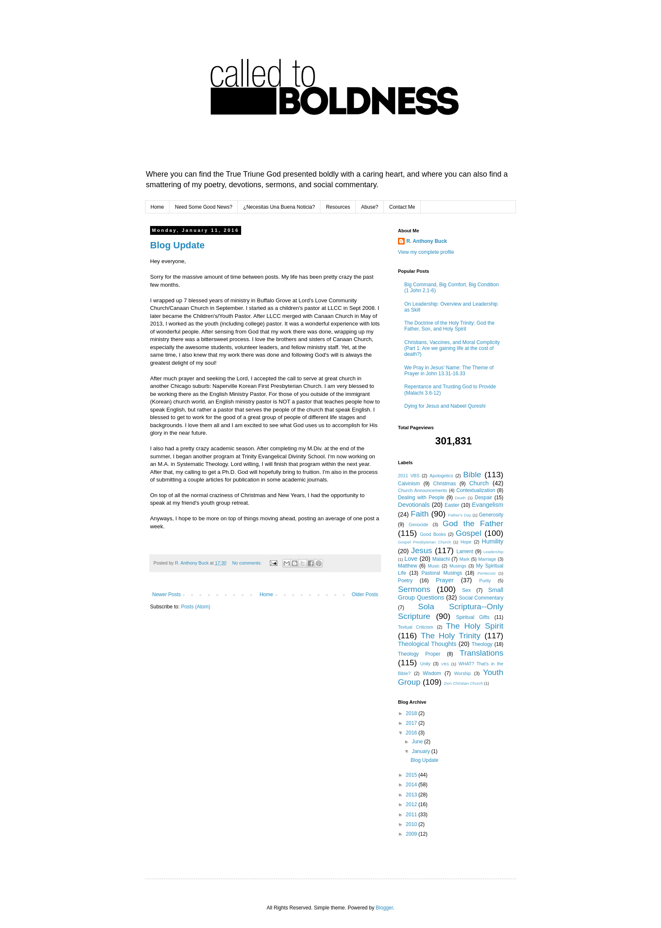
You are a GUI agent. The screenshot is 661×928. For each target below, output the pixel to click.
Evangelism (487, 504)
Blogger (384, 908)
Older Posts (365, 594)
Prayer (445, 580)
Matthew (407, 566)
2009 (412, 834)
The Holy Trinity (451, 635)
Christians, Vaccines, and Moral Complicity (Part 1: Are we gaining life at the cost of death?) (452, 348)
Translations (481, 652)
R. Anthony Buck (426, 241)
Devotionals (414, 504)
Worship (462, 673)
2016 (412, 733)
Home (157, 207)
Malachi (441, 559)
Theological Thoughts (427, 643)
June (418, 742)
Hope (465, 541)
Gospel (468, 533)
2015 (412, 775)
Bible (472, 474)
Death (460, 497)
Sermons (414, 589)
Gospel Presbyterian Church (424, 542)
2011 (412, 815)
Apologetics (441, 475)
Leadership (493, 551)
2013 (412, 795)
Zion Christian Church (463, 683)
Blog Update (177, 245)
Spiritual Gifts (472, 617)
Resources (338, 207)
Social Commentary (481, 598)
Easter (452, 505)
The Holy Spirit (474, 625)
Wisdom (432, 673)
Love (410, 558)
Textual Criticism (415, 626)
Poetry (405, 581)
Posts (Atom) (195, 607)
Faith (420, 513)
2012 (412, 804)
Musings (457, 565)
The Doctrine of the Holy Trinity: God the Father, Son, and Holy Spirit (449, 326)
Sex (466, 590)
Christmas (444, 484)
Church (479, 483)
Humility (492, 541)
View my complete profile (426, 252)
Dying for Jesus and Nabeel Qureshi (445, 406)
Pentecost (487, 573)
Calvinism (409, 484)
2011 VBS (408, 475)
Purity (485, 580)
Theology (482, 644)
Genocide (418, 524)
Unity (425, 663)
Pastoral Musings (442, 573)
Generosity (491, 515)
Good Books (433, 534)
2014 (412, 785)
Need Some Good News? (203, 207)
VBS (445, 664)
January (421, 751)
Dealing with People (421, 497)
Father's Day (459, 515)
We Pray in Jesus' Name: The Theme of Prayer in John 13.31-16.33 (449, 371)
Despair (483, 497)
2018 (412, 713)
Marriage (487, 559)
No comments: (247, 562)
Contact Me (402, 207)
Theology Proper (419, 654)
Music (434, 565)
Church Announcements (422, 490)
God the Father (473, 523)
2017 (412, 723)
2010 (412, 824)
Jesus (421, 550)
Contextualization (476, 490)
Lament (465, 551)
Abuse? (370, 207)
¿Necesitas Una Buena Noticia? (279, 207)
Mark (464, 559)
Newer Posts (166, 594)
